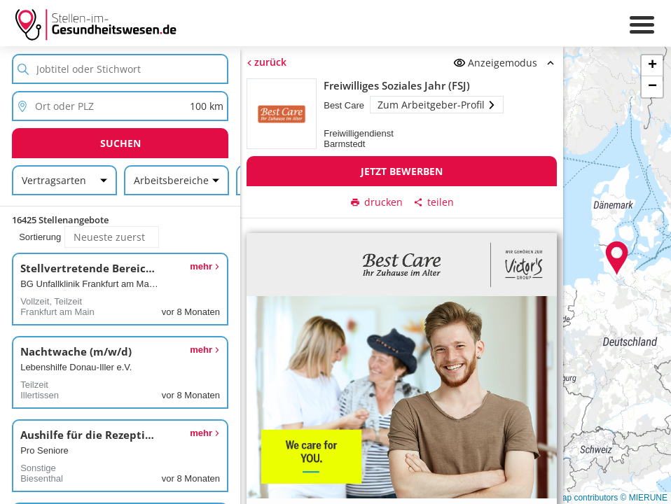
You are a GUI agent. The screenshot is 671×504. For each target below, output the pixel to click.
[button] (617, 258)
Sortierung (40, 237)
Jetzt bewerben (402, 171)
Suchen (120, 143)
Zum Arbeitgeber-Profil (437, 104)
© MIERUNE (643, 498)
